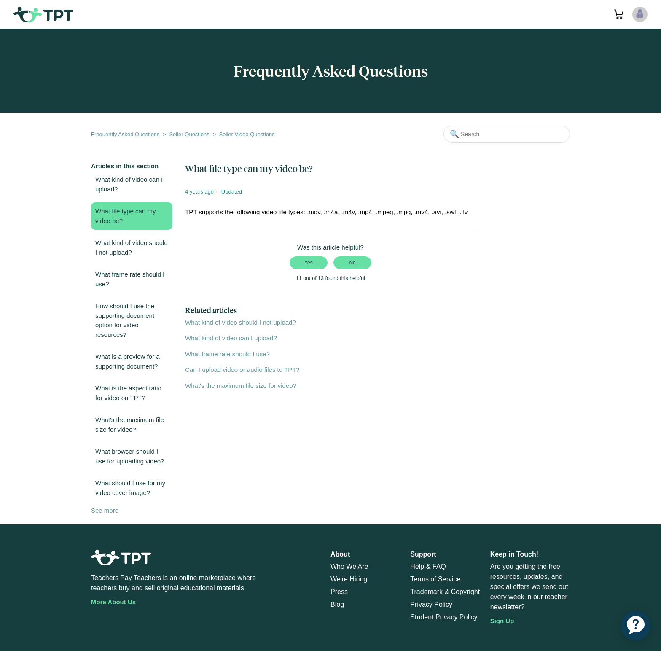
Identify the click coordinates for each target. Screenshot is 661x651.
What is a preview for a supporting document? (127, 361)
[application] (635, 625)
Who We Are (349, 566)
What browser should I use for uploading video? (129, 456)
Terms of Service (435, 579)
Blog (337, 604)
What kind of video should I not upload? (131, 247)
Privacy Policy (431, 604)
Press (339, 591)
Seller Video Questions (247, 134)
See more (104, 510)
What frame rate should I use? (129, 279)
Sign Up (502, 620)
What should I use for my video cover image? (130, 487)
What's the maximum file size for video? (129, 424)
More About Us (113, 601)
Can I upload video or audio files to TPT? (242, 369)
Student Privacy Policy (443, 617)
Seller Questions (189, 134)
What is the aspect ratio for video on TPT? (128, 393)
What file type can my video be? (125, 215)
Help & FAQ (428, 566)
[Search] (506, 134)
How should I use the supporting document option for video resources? (124, 320)
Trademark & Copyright (445, 591)
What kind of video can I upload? (129, 184)
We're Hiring (348, 579)
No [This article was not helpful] (352, 263)
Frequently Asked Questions (125, 134)
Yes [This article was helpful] (308, 263)
